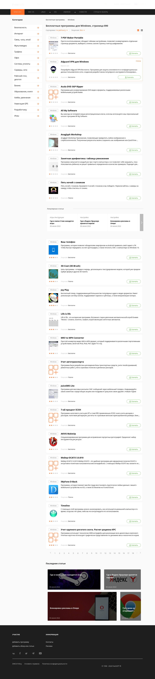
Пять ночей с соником (73, 182)
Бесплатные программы (55, 20)
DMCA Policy (17, 664)
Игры (16, 115)
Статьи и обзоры (101, 12)
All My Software (69, 110)
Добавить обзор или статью (23, 646)
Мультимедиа (20, 45)
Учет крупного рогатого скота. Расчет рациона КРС (88, 529)
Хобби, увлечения (22, 97)
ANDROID (66, 12)
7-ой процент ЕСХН (71, 409)
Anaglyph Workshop (71, 134)
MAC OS (31, 12)
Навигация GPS (21, 103)
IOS (55, 12)
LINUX (43, 12)
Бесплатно (71, 53)
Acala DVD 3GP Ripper (72, 86)
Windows (53, 38)
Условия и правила (31, 664)
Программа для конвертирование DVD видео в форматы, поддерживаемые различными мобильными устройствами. (95, 91)
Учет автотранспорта (72, 361)
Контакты (49, 642)
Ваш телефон (68, 242)
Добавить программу (20, 642)
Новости (83, 12)
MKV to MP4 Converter (72, 337)
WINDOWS (17, 12)
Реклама (49, 646)
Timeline (65, 505)
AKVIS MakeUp (68, 433)
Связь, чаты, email (22, 39)
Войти (116, 4)
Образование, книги (23, 91)
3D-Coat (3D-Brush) (70, 265)
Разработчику (20, 109)
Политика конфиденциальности (54, 664)
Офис (16, 58)
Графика (18, 51)
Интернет (18, 33)
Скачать (133, 53)
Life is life (66, 313)
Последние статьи (56, 563)
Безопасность (20, 27)
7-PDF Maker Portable (72, 37)
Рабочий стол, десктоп (20, 78)
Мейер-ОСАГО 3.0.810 (72, 457)
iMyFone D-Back (69, 481)
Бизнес (17, 85)
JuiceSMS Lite (67, 385)
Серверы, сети (20, 70)
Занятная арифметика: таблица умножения (85, 158)
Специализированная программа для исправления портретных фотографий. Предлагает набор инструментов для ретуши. (98, 438)
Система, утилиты (22, 64)
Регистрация (125, 4)
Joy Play (65, 289)
